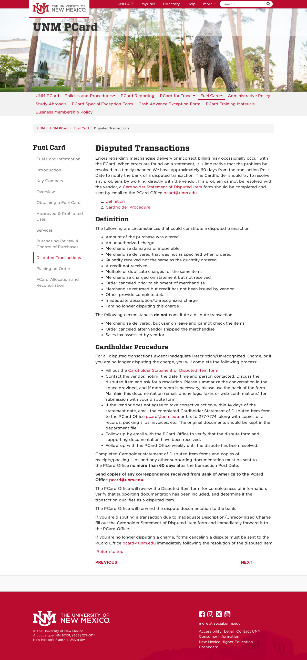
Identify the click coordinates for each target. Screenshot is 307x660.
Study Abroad (51, 105)
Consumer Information (219, 636)
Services (44, 230)
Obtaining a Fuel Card (58, 202)
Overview (45, 192)
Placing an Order (53, 268)
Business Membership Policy (64, 112)
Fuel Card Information (58, 159)
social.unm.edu (227, 623)
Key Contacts (49, 181)
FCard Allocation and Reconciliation (57, 282)
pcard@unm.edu (180, 193)
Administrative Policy (249, 96)
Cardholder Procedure (128, 207)
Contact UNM (248, 631)
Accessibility (210, 631)
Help (192, 4)
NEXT (246, 562)
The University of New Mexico (59, 9)
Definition (115, 201)
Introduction (48, 170)
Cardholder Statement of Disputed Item (162, 187)
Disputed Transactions (58, 257)
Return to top (109, 551)
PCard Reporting (138, 96)
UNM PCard (47, 96)
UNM (41, 128)
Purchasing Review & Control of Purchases (57, 244)
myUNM (148, 4)
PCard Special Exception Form (102, 104)
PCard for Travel (177, 97)
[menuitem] (47, 96)
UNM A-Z (126, 4)
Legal (229, 631)
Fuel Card (211, 97)
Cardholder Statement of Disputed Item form (172, 370)
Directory (171, 4)
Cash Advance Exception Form (169, 104)
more (209, 4)
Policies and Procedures (90, 97)
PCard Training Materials (230, 104)
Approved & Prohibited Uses (59, 216)
